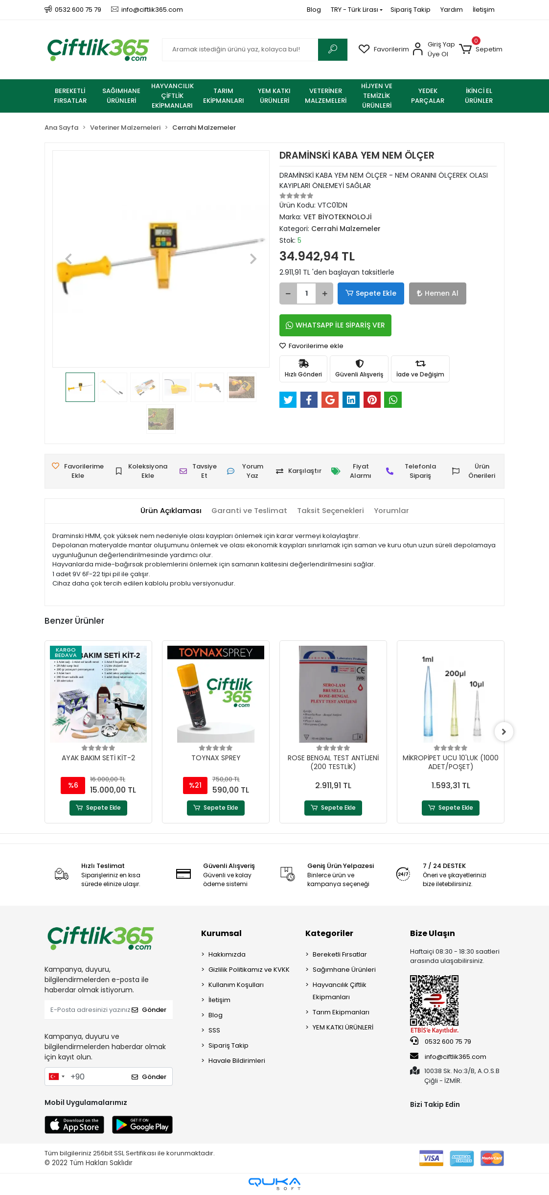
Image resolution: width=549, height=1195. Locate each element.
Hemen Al (434, 293)
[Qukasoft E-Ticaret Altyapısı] (274, 1184)
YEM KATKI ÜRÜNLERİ (343, 1027)
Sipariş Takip (410, 9)
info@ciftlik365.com (448, 1056)
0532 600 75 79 (440, 1042)
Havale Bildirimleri (236, 1060)
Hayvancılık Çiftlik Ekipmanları (339, 991)
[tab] (170, 510)
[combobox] (56, 1076)
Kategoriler (329, 933)
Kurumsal (221, 933)
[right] (504, 732)
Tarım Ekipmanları (341, 1012)
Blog (314, 9)
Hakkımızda (227, 954)
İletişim (484, 9)
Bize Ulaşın (432, 933)
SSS (214, 1030)
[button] (480, 49)
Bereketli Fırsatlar (340, 954)
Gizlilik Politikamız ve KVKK (249, 969)
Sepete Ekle (369, 293)
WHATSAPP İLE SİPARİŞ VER (335, 325)
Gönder (149, 1010)
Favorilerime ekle (311, 346)
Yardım (451, 9)
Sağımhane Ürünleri (344, 969)
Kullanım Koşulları (236, 984)
